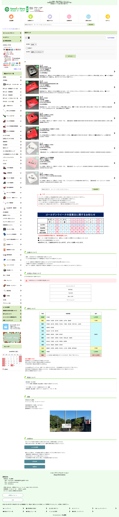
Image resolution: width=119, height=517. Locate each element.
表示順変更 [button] (111, 38)
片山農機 (64, 515)
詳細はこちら (17, 69)
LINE (13, 500)
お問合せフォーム (13, 495)
